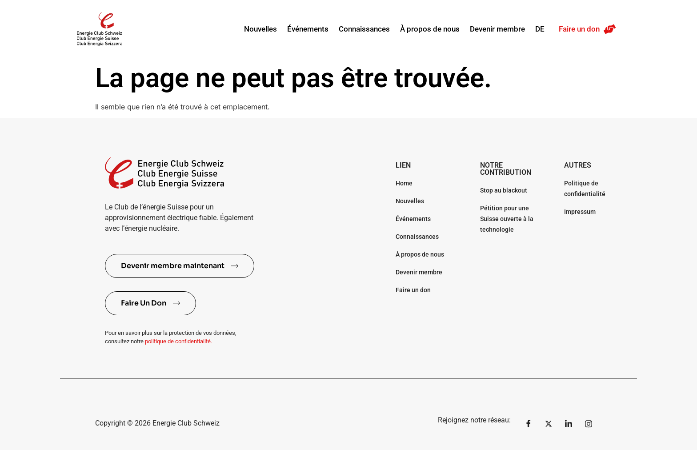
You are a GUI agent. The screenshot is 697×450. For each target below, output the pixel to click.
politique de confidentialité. (178, 341)
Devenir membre (497, 28)
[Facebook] (528, 423)
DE (540, 28)
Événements (307, 28)
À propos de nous (430, 28)
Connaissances (364, 28)
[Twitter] (548, 423)
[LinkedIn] (568, 423)
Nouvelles (260, 28)
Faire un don (579, 28)
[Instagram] (588, 423)
